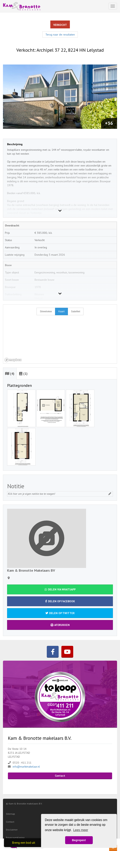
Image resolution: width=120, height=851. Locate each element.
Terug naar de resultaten (60, 34)
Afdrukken (60, 625)
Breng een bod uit (23, 842)
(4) (9, 373)
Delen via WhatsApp (60, 589)
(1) (23, 373)
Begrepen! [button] (79, 840)
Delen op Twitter (60, 613)
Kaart (61, 311)
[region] (60, 334)
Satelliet (75, 311)
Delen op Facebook (60, 601)
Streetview (46, 311)
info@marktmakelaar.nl (26, 766)
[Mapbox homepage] (13, 360)
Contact (60, 775)
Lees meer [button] (80, 830)
